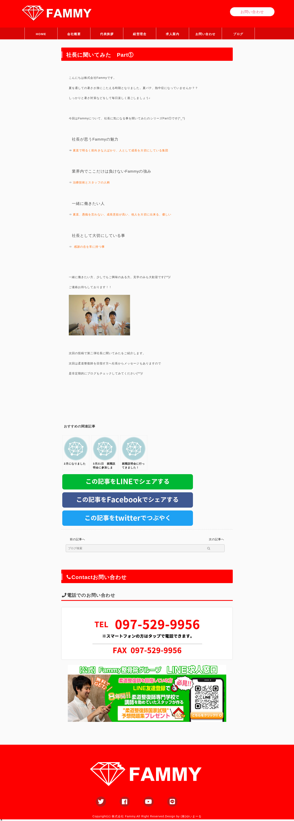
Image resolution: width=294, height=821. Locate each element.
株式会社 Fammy (123, 816)
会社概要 (74, 34)
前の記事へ (77, 539)
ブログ (238, 34)
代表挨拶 (107, 34)
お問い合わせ (205, 34)
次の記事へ (216, 539)
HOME (41, 34)
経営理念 (139, 34)
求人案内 (172, 34)
